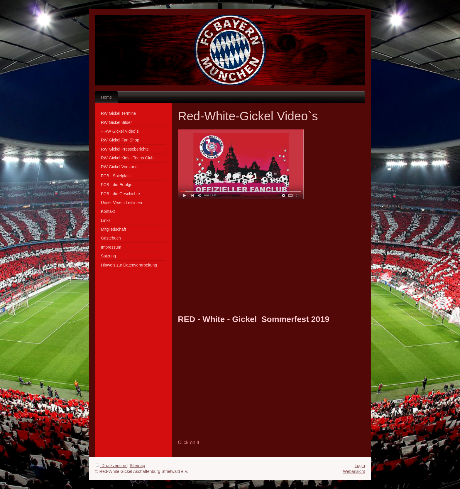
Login (360, 465)
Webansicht (354, 471)
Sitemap (137, 465)
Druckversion (111, 465)
